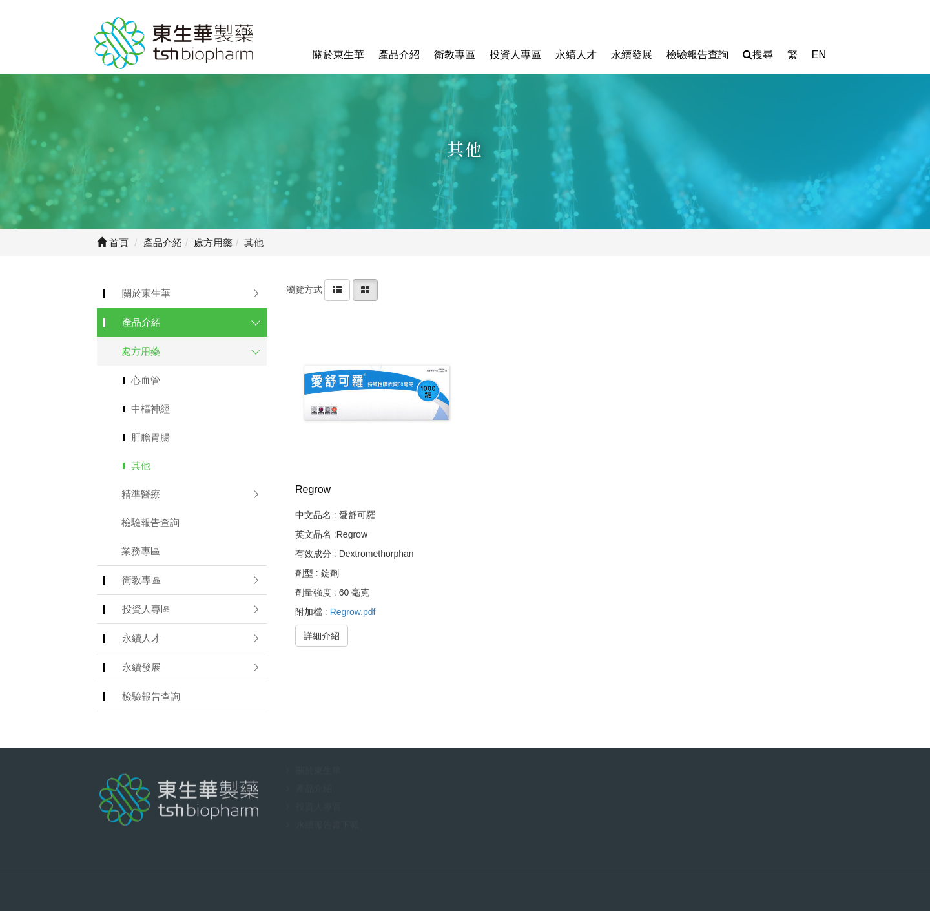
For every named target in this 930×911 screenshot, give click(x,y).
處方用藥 (140, 351)
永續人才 (576, 54)
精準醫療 (140, 493)
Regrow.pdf (353, 611)
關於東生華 (338, 54)
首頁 (113, 242)
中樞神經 (150, 408)
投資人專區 (515, 54)
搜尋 (758, 54)
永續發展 (631, 54)
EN (819, 54)
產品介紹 (399, 54)
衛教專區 (454, 54)
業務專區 (140, 550)
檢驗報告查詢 (697, 54)
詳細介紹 (322, 635)
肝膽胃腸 (150, 437)
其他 (140, 465)
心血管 (145, 380)
